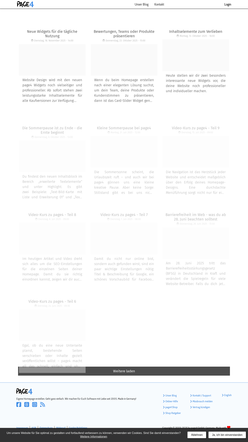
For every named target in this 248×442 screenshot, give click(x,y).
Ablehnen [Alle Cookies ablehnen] (197, 434)
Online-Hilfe (170, 402)
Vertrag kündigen (199, 407)
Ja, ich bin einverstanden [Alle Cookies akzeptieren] (227, 434)
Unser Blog (141, 4)
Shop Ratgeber (171, 413)
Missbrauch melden (201, 402)
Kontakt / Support (200, 396)
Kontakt (159, 4)
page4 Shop (170, 407)
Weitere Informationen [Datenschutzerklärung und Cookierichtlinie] (93, 436)
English (226, 395)
